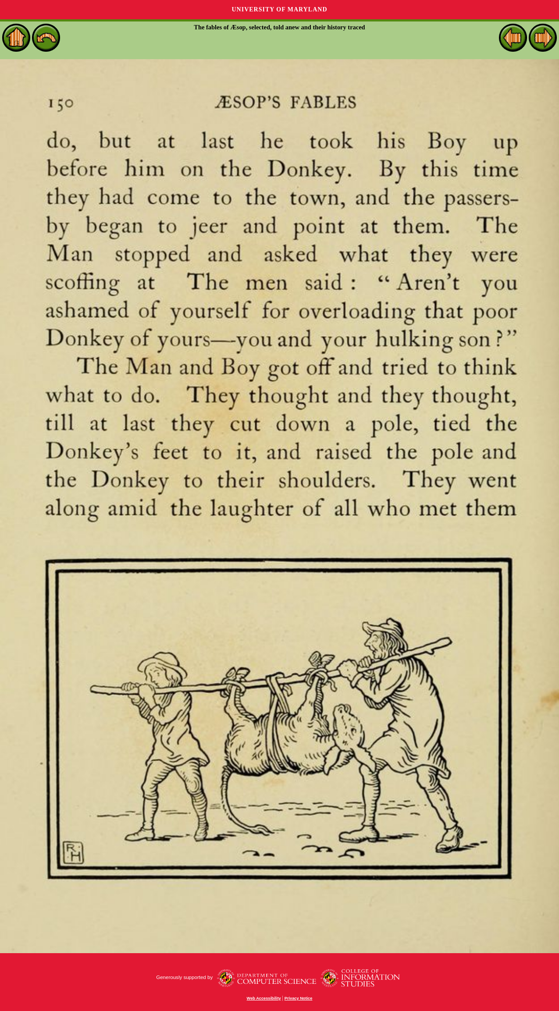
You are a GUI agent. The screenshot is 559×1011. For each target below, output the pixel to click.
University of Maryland (279, 9)
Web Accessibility (264, 998)
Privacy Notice (299, 998)
